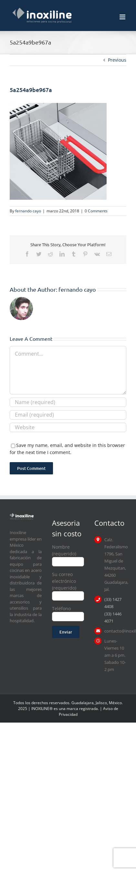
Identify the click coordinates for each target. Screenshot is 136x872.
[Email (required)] (68, 415)
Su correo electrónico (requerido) (68, 584)
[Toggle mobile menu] (123, 17)
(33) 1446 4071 (112, 617)
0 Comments (96, 211)
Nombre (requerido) (68, 554)
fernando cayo (28, 211)
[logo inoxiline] (22, 515)
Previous (117, 60)
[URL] (68, 427)
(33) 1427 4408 (112, 602)
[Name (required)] (68, 402)
